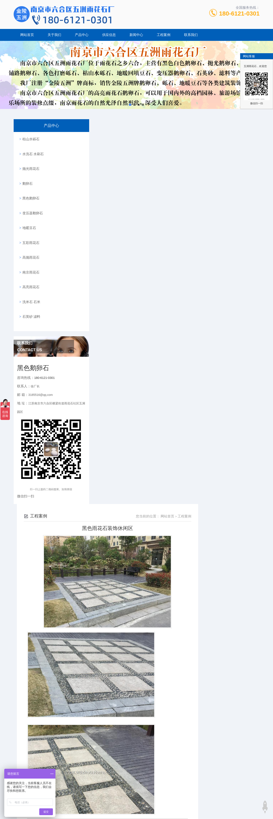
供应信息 (109, 35)
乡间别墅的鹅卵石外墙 (116, 464)
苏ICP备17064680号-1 (171, 798)
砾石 (96, 805)
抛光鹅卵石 (170, 805)
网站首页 (27, 35)
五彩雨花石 (29, 223)
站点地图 (136, 812)
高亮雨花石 (29, 259)
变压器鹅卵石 (31, 198)
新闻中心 (136, 35)
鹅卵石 (26, 174)
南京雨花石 (29, 247)
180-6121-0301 (239, 13)
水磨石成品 (200, 530)
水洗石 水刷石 (31, 150)
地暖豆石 (28, 210)
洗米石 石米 (30, 271)
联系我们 (191, 35)
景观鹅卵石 (200, 588)
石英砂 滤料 (30, 283)
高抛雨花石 (29, 235)
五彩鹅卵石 (190, 805)
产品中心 (82, 35)
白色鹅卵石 (117, 645)
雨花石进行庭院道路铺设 (117, 703)
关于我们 (54, 35)
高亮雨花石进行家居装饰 (200, 760)
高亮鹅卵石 (150, 805)
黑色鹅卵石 (29, 186)
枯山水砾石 (29, 138)
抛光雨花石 (29, 162)
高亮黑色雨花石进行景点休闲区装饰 (126, 456)
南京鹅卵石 (130, 805)
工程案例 (163, 35)
